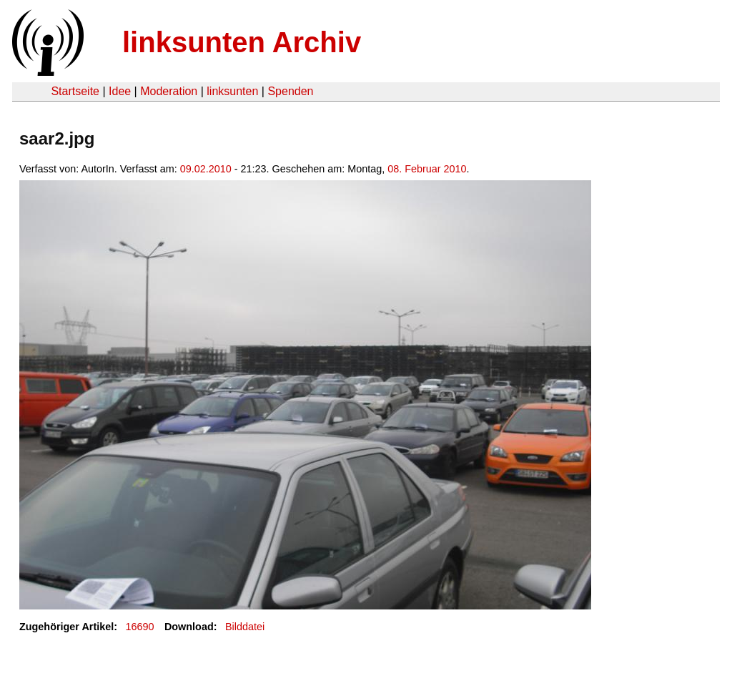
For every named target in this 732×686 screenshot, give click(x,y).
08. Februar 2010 (426, 169)
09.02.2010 (206, 169)
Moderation (168, 91)
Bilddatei (244, 626)
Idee (120, 91)
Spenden (290, 91)
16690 (140, 626)
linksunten (232, 91)
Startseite (75, 91)
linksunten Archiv (241, 42)
